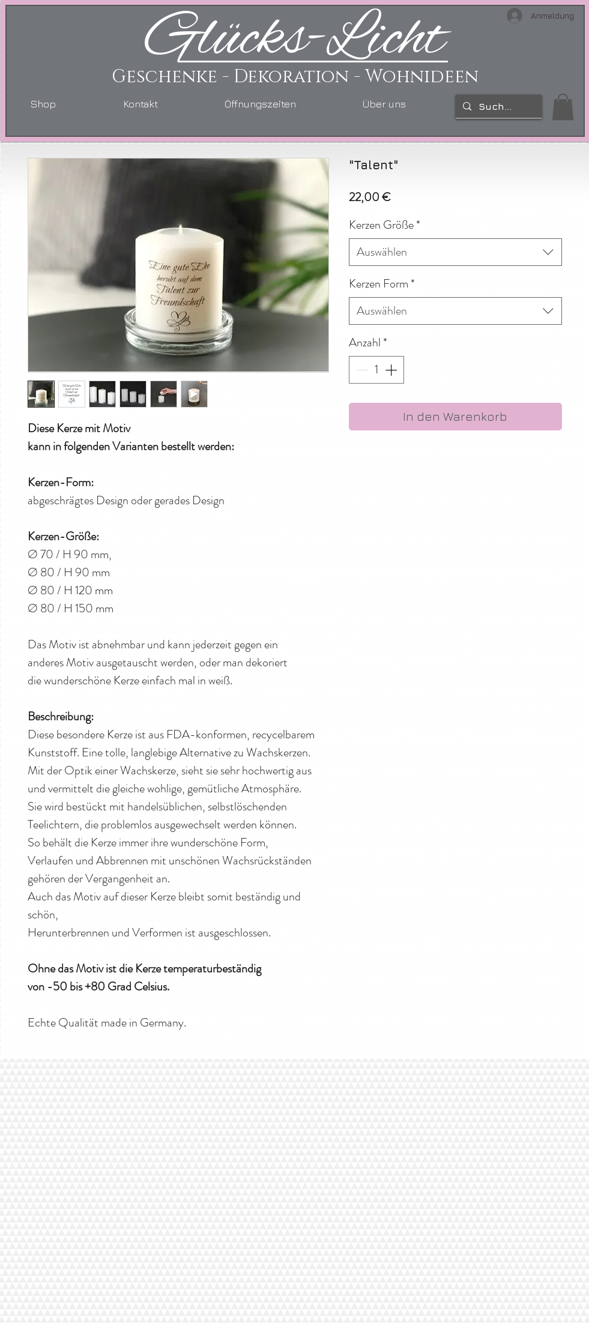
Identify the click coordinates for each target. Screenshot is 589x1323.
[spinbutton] (376, 370)
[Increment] (392, 370)
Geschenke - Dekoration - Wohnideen (295, 77)
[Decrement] (361, 370)
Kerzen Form (382, 284)
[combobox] (455, 252)
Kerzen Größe (384, 225)
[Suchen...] (497, 106)
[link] (563, 107)
